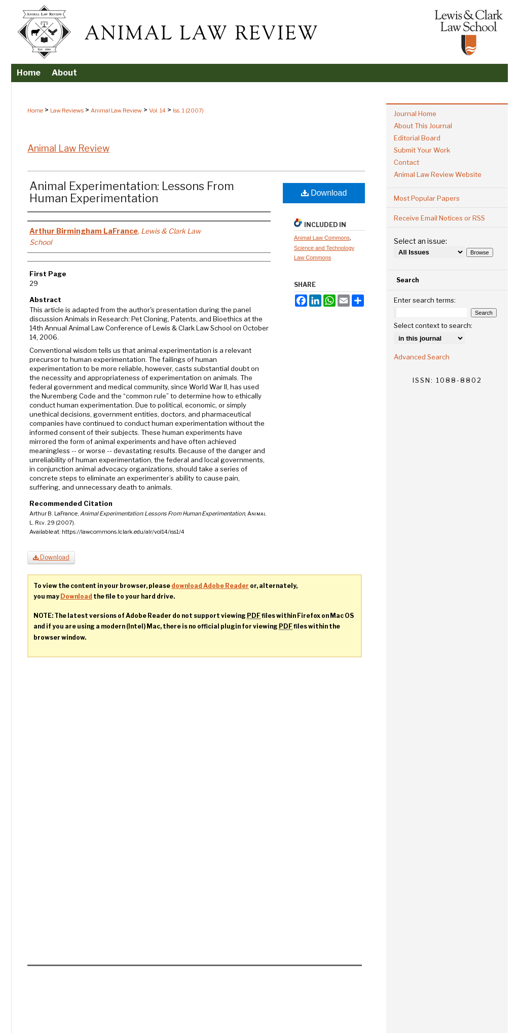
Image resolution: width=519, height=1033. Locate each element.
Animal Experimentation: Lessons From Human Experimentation (131, 192)
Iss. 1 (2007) (188, 110)
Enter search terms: (425, 300)
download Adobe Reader (210, 585)
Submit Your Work (422, 150)
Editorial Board (417, 138)
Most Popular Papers (427, 198)
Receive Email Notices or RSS (439, 218)
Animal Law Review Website (437, 174)
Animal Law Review (116, 110)
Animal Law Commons (322, 238)
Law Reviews (67, 110)
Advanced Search (422, 357)
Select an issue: (420, 241)
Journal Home (415, 113)
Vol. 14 (157, 110)
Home (35, 110)
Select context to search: (433, 325)
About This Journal (423, 126)
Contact (406, 162)
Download (324, 193)
